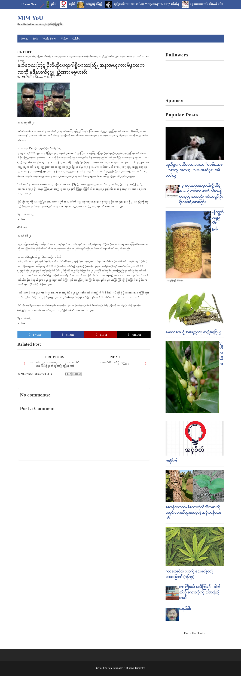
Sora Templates (115, 668)
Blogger (200, 633)
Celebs (76, 38)
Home (24, 38)
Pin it (102, 334)
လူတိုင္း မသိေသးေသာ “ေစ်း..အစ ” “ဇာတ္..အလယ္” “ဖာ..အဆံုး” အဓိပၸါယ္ (149, 4)
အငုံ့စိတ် (75, 4)
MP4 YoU (30, 17)
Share (68, 334)
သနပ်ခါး (185, 608)
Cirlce (135, 334)
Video (64, 38)
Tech (35, 38)
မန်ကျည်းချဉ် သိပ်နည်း (98, 4)
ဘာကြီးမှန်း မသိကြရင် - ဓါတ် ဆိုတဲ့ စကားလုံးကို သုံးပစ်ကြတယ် (199, 592)
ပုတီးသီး (57, 4)
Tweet (35, 334)
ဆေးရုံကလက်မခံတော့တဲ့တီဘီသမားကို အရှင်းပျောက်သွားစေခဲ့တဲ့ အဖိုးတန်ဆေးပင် (193, 512)
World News (49, 38)
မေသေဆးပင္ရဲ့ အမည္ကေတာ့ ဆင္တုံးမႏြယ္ (193, 332)
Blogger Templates (135, 668)
